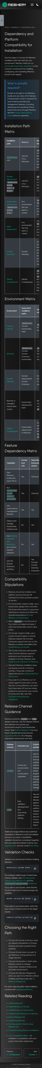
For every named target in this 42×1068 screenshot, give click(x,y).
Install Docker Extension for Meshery (23, 662)
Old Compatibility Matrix (18, 1035)
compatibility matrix (27, 27)
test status (34, 846)
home (7, 27)
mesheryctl (28, 66)
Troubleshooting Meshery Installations (24, 1030)
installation (15, 27)
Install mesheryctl (16, 1003)
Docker (8, 66)
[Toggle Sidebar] (2, 20)
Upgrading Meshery (13, 736)
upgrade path (10, 846)
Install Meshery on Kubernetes (21, 1010)
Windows (10, 354)
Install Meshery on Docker (19, 647)
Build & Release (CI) (23, 730)
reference (21, 883)
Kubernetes (18, 66)
